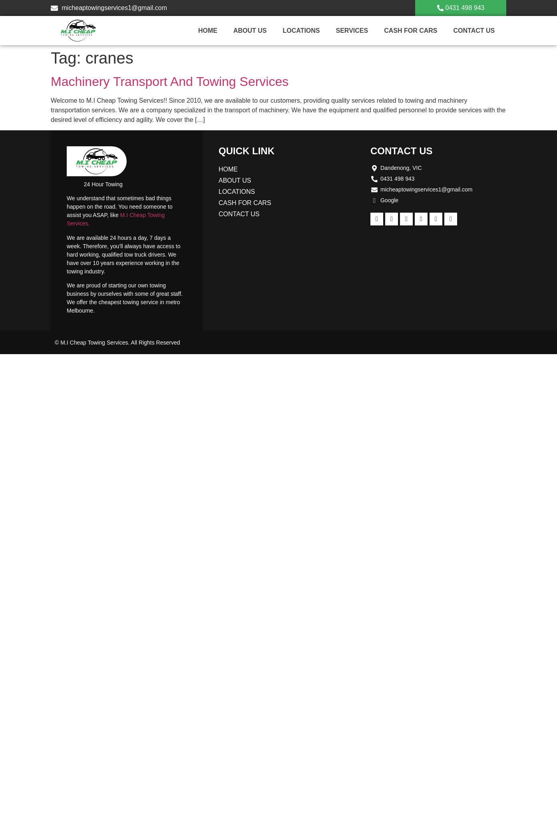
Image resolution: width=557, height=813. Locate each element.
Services (352, 30)
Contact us (474, 30)
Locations (301, 30)
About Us (250, 30)
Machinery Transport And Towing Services (169, 81)
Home (207, 30)
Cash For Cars (410, 30)
